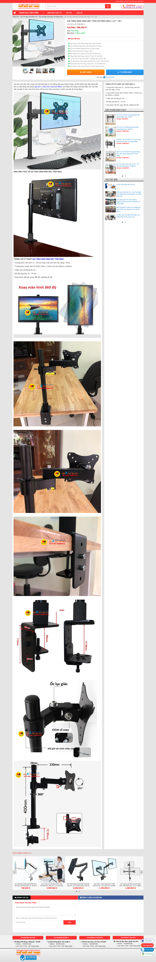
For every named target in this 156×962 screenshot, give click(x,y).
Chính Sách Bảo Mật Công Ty (125, 184)
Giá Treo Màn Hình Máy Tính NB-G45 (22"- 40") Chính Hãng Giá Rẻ (78, 885)
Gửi (69, 922)
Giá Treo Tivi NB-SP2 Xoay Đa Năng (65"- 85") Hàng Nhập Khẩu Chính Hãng (128, 154)
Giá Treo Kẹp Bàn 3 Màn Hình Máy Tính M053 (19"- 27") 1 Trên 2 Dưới (130, 885)
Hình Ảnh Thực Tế (54, 13)
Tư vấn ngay (125, 72)
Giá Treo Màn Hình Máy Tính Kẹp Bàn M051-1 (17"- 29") (94, 21)
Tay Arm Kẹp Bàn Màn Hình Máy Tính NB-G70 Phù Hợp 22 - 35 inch (25, 885)
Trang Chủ (15, 17)
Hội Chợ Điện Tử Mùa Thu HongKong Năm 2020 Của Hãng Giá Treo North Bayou (128, 209)
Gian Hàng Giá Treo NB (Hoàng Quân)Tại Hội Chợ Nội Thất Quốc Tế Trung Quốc (128, 201)
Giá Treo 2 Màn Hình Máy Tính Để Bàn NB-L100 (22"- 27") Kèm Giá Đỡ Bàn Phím (51, 885)
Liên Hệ (79, 13)
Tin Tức (69, 13)
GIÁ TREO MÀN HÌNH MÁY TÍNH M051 (48, 259)
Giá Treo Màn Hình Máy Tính (28, 17)
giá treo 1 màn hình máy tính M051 (48, 87)
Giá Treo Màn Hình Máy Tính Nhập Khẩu (51, 17)
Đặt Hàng (86, 72)
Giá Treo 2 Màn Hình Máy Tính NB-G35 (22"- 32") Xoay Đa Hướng (104, 885)
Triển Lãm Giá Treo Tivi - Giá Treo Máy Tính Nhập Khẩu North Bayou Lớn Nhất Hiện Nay (128, 194)
